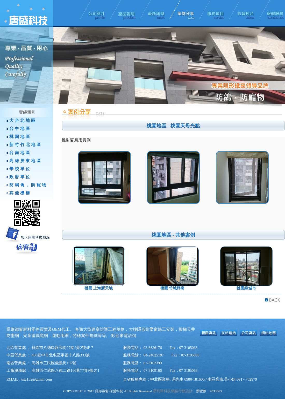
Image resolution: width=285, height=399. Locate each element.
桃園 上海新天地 (98, 288)
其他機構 (20, 193)
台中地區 (20, 128)
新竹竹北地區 (25, 144)
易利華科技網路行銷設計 (173, 391)
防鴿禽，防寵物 (28, 185)
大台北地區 (23, 120)
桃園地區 (20, 136)
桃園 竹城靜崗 (172, 288)
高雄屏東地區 (25, 161)
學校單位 (20, 169)
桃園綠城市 (246, 288)
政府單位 (20, 177)
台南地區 (20, 152)
